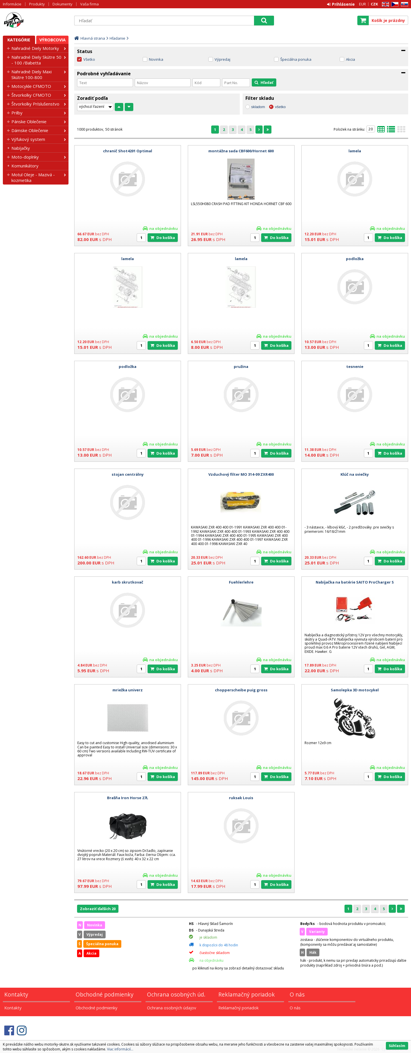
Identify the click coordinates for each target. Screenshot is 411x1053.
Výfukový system (28, 139)
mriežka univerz (127, 689)
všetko (280, 107)
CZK (374, 4)
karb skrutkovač (127, 582)
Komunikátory (25, 166)
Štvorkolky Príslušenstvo (35, 104)
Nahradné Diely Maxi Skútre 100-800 (31, 74)
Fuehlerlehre (241, 582)
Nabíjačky (20, 148)
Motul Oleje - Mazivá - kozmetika (33, 177)
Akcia (350, 59)
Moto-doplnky (25, 157)
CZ (394, 4)
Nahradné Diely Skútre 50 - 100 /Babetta (36, 60)
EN (384, 4)
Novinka (156, 59)
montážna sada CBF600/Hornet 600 (241, 150)
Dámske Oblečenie (29, 130)
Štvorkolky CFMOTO (31, 95)
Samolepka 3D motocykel (355, 689)
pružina (241, 366)
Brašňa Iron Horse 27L (127, 797)
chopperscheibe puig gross (241, 689)
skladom (258, 107)
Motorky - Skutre (35, 20)
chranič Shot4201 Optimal (127, 150)
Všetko (89, 59)
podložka (355, 258)
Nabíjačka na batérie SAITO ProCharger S (355, 582)
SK (403, 4)
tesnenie (354, 366)
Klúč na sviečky (355, 474)
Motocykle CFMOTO (31, 86)
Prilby (17, 113)
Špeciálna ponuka (295, 59)
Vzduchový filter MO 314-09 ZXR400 (241, 474)
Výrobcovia (52, 39)
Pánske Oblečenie (29, 121)
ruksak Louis (241, 797)
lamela (354, 150)
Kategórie (18, 39)
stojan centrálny (128, 474)
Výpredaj (222, 59)
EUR (362, 4)
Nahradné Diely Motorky (35, 48)
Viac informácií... (120, 1049)
